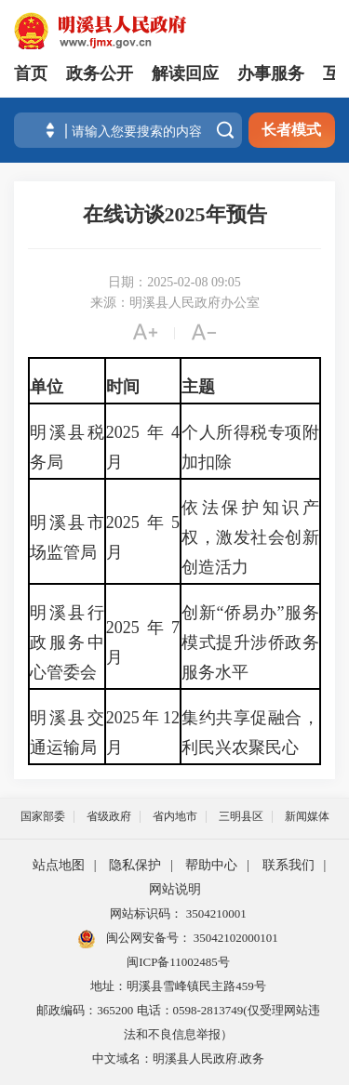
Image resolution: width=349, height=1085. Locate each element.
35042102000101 (234, 938)
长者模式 (291, 130)
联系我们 (288, 865)
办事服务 (270, 73)
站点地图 (59, 865)
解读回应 (185, 73)
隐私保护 (135, 865)
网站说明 (175, 889)
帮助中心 (211, 865)
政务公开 (99, 73)
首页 (30, 73)
